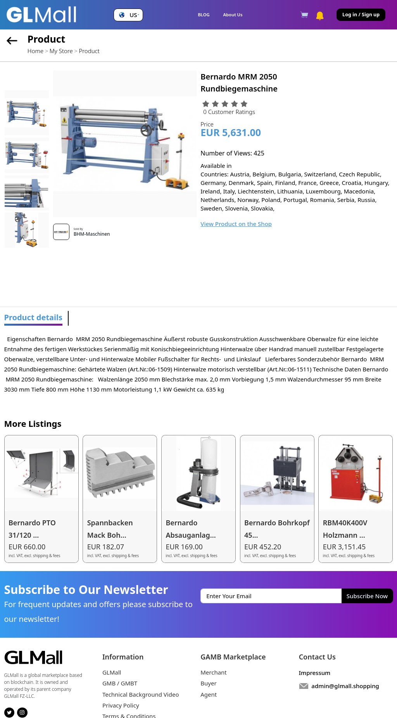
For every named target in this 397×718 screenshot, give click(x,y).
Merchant (213, 672)
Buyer (208, 683)
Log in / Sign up (361, 14)
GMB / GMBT (119, 683)
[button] (128, 14)
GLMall (111, 672)
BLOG (203, 14)
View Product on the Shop (236, 224)
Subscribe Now (367, 596)
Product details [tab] (33, 317)
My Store (61, 51)
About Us (233, 14)
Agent (208, 694)
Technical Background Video (140, 694)
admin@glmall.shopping (345, 686)
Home (35, 51)
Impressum (315, 673)
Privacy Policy (120, 705)
